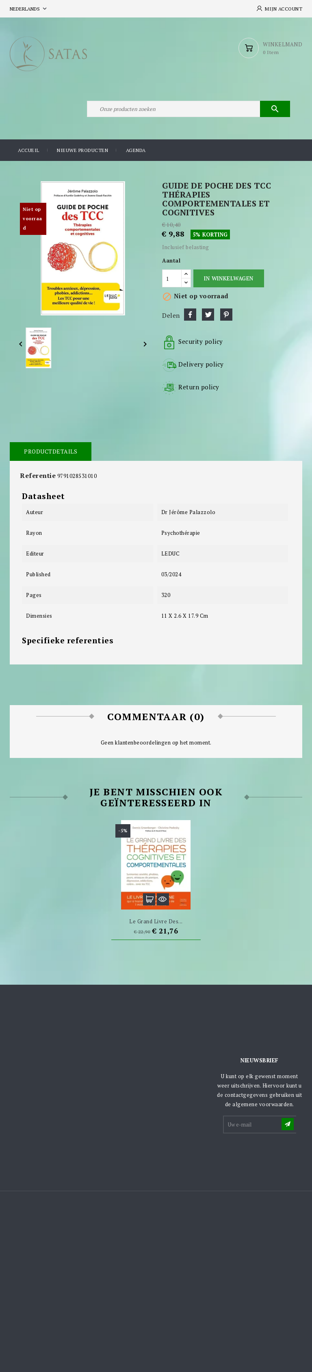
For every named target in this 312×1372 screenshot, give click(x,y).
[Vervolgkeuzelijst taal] (29, 8)
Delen (190, 314)
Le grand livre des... (156, 921)
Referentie (38, 475)
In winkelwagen (228, 278)
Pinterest (226, 314)
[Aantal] (172, 278)
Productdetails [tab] (50, 451)
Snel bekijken (163, 899)
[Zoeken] (188, 109)
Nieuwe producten (82, 150)
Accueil (28, 150)
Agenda (136, 150)
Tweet (208, 314)
